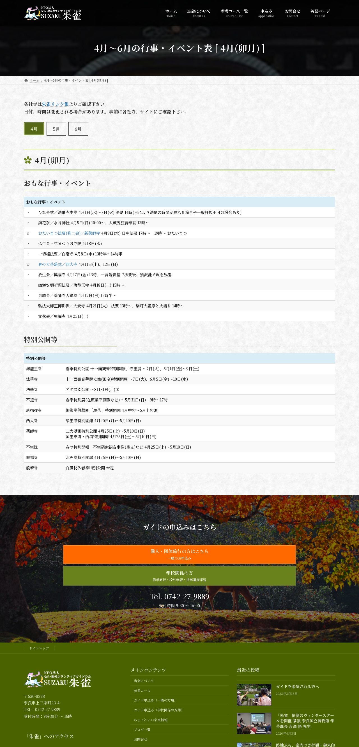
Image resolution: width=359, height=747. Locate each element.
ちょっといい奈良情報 (150, 719)
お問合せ (140, 739)
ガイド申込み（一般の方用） (156, 700)
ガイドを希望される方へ (297, 686)
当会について (144, 680)
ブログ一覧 (142, 729)
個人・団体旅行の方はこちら (179, 554)
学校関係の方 (179, 576)
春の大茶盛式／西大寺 (57, 264)
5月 (56, 129)
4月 (34, 129)
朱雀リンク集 (55, 104)
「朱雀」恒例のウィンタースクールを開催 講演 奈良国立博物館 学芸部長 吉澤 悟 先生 (305, 720)
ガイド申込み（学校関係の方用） (159, 710)
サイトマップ (39, 648)
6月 (78, 129)
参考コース (142, 690)
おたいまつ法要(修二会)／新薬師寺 (69, 233)
